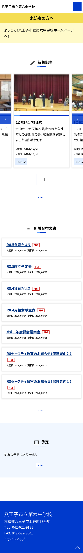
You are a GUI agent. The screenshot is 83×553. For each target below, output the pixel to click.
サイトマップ (16, 539)
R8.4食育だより (18, 292)
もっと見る (39, 198)
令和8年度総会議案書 (23, 336)
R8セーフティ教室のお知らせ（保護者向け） (39, 358)
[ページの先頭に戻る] (78, 548)
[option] (41, 121)
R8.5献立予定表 (19, 271)
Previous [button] (5, 118)
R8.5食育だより (18, 249)
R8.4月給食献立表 (21, 314)
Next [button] (77, 118)
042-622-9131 (22, 527)
